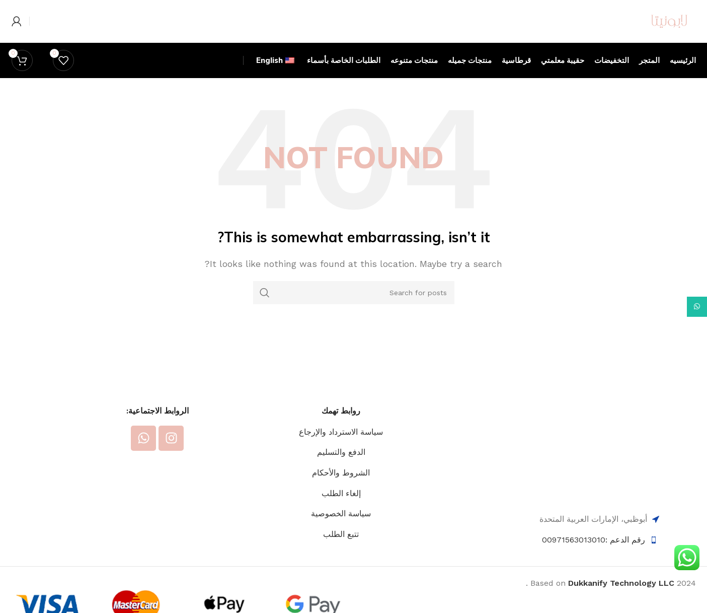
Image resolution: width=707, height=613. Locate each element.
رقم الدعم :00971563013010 (593, 569)
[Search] (353, 322)
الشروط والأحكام (341, 502)
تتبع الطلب (341, 564)
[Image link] (599, 479)
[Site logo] (647, 35)
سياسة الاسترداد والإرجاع (341, 461)
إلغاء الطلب (341, 523)
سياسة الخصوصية (341, 543)
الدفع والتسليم (341, 482)
